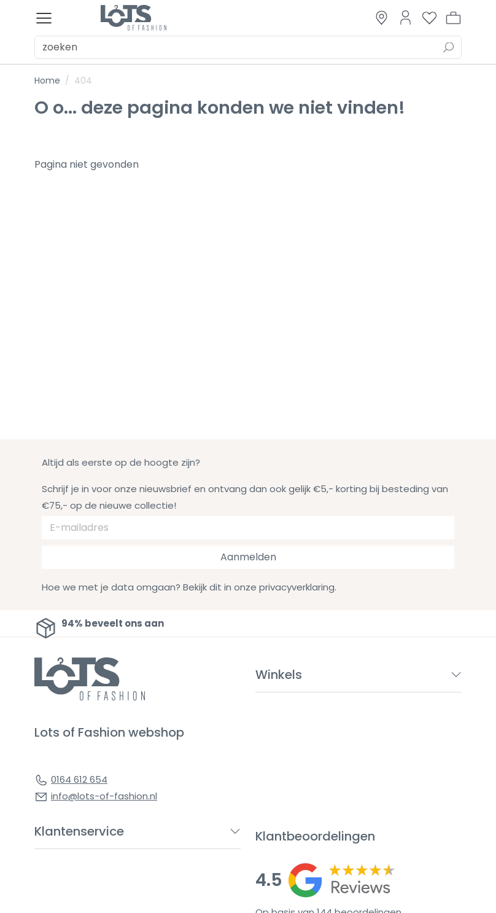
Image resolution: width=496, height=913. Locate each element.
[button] (453, 18)
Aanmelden (248, 557)
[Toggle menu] (43, 18)
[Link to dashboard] (405, 17)
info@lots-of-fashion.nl (104, 796)
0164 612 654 (79, 779)
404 (83, 80)
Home (47, 80)
